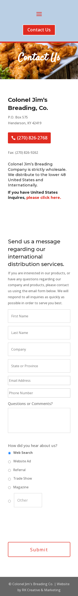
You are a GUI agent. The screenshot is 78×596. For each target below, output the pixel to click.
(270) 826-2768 (32, 138)
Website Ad (22, 461)
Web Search (23, 452)
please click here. (43, 197)
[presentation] (39, 527)
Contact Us (39, 30)
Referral (19, 470)
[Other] (28, 500)
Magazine (20, 487)
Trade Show (22, 478)
